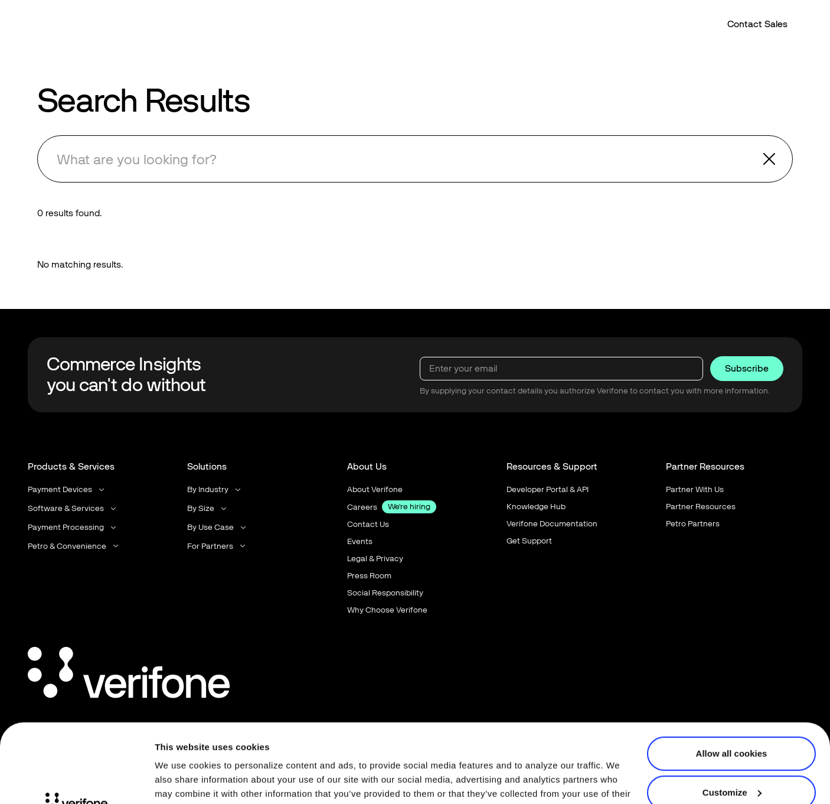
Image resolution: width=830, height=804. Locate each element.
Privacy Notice (214, 748)
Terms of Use (297, 748)
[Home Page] (67, 25)
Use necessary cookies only (731, 757)
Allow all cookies (731, 680)
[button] (334, 25)
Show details (182, 781)
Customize (732, 718)
